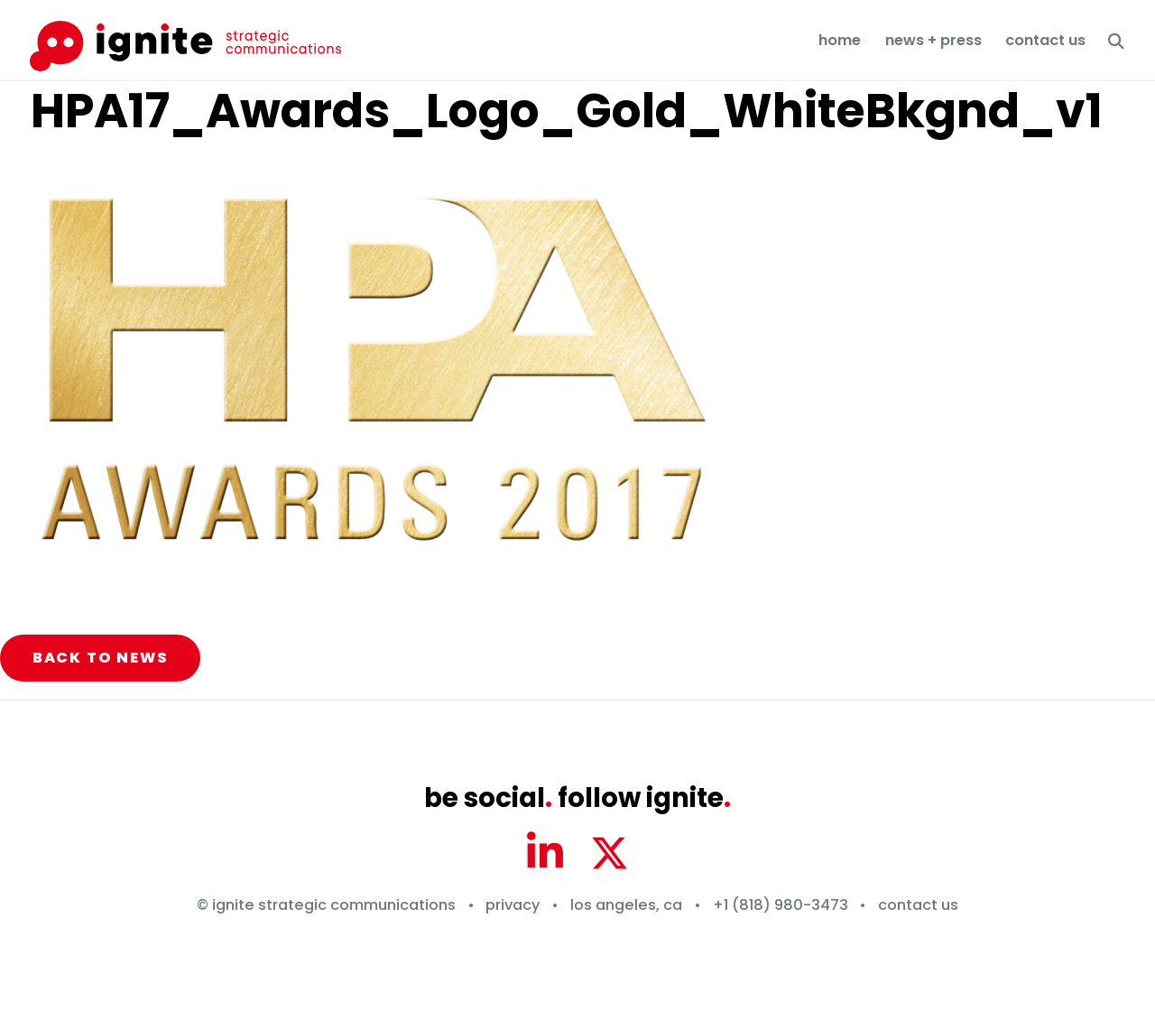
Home (839, 40)
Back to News (100, 657)
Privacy (512, 905)
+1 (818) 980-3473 (780, 905)
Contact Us (1045, 40)
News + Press (933, 40)
